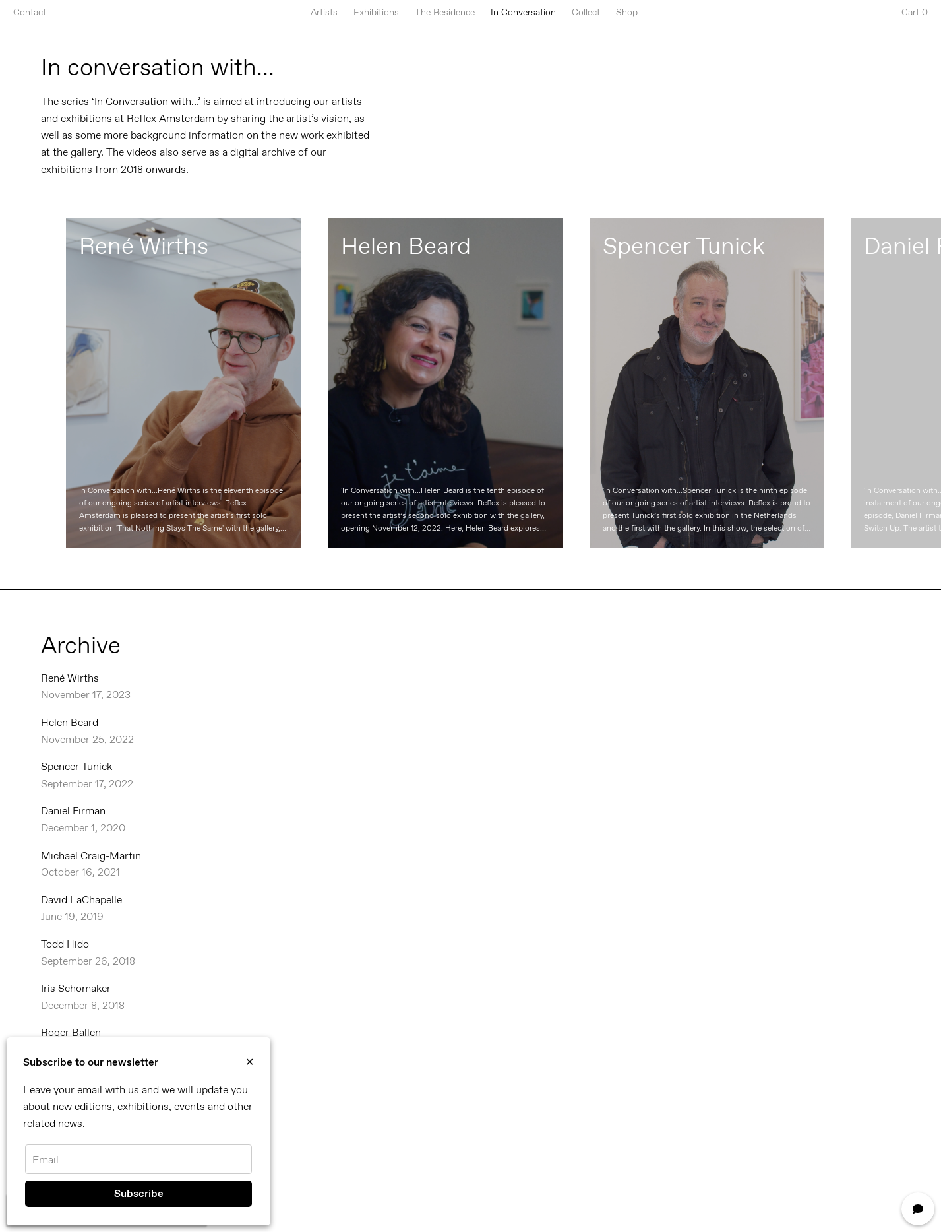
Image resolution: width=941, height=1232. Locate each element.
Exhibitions (376, 12)
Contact (29, 12)
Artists (324, 12)
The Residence (445, 12)
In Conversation (523, 12)
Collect (586, 12)
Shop (627, 12)
